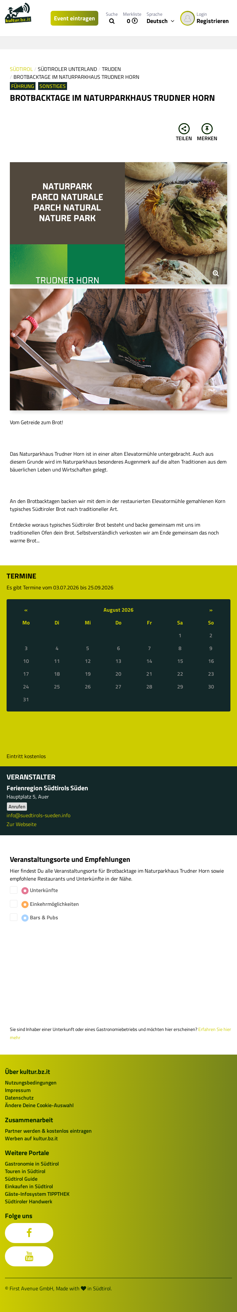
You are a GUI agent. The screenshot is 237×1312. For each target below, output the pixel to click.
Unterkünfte (39, 890)
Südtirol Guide (21, 1179)
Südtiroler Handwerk (28, 1201)
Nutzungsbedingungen (31, 1082)
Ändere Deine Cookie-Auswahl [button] (39, 1105)
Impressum (18, 1090)
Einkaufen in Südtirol (29, 1186)
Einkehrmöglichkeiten (50, 904)
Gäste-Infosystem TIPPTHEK (37, 1194)
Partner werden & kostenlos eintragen (48, 1131)
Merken (207, 132)
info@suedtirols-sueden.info (38, 815)
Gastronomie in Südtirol (32, 1164)
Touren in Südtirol (25, 1171)
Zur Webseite (21, 824)
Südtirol (21, 69)
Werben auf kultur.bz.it (31, 1138)
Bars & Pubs (39, 917)
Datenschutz (19, 1098)
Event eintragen (74, 18)
